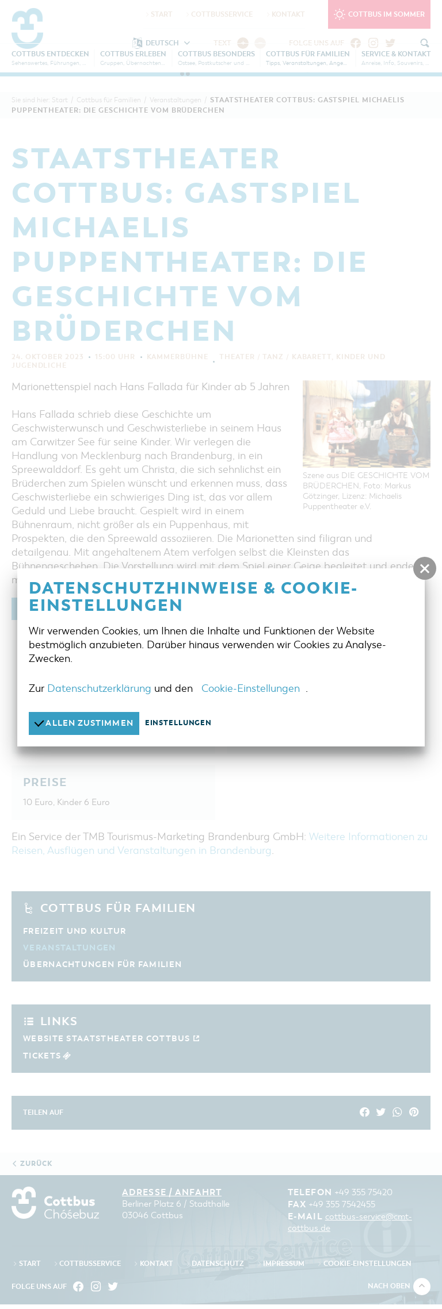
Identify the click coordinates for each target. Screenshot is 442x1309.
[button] (424, 568)
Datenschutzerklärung (99, 688)
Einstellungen (185, 723)
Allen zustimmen (87, 723)
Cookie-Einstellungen (250, 688)
